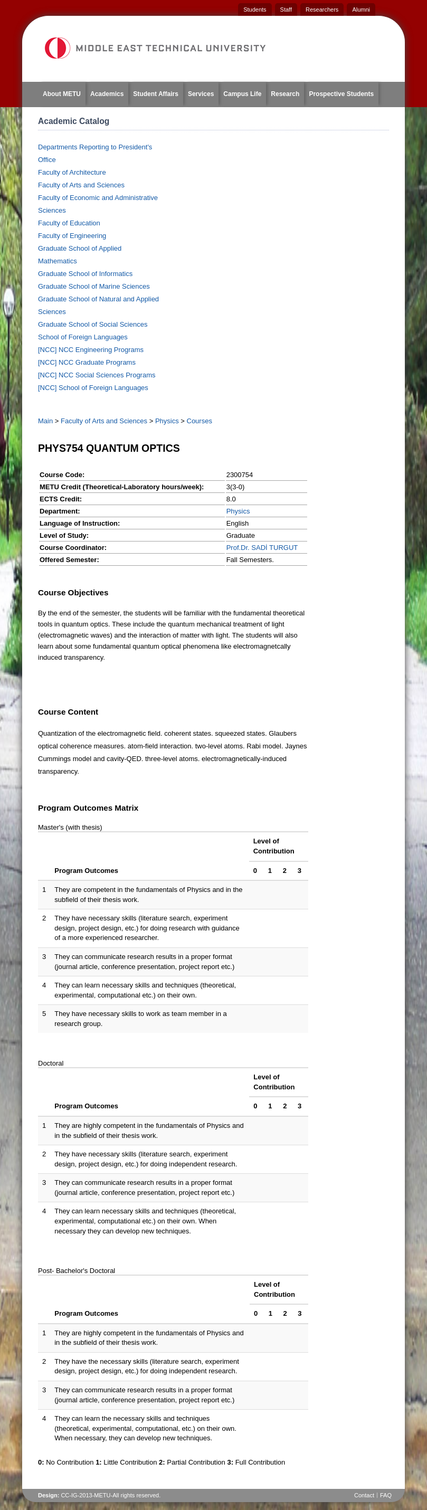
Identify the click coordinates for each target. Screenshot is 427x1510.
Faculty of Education (69, 223)
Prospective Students (341, 94)
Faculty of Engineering (72, 236)
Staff (286, 9)
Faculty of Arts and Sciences (81, 185)
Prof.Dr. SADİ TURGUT (262, 548)
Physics (167, 421)
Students (254, 9)
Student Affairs (155, 94)
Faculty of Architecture (72, 172)
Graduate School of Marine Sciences (94, 286)
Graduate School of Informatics (85, 274)
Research (285, 94)
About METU (62, 94)
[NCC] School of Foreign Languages (93, 388)
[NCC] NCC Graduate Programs (87, 362)
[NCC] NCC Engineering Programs (91, 350)
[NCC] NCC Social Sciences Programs (97, 375)
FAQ (386, 1495)
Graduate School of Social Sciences (92, 324)
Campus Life (242, 94)
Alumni (361, 9)
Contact (364, 1495)
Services (201, 94)
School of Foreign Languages (83, 337)
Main (45, 421)
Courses (199, 421)
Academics (107, 94)
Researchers (322, 9)
